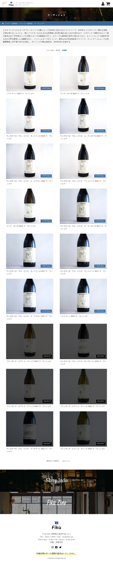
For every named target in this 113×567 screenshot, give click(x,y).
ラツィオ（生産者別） (26, 23)
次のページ (66, 461)
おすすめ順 (50, 50)
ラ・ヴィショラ (39, 23)
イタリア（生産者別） (11, 23)
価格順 (58, 50)
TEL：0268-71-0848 (47, 537)
